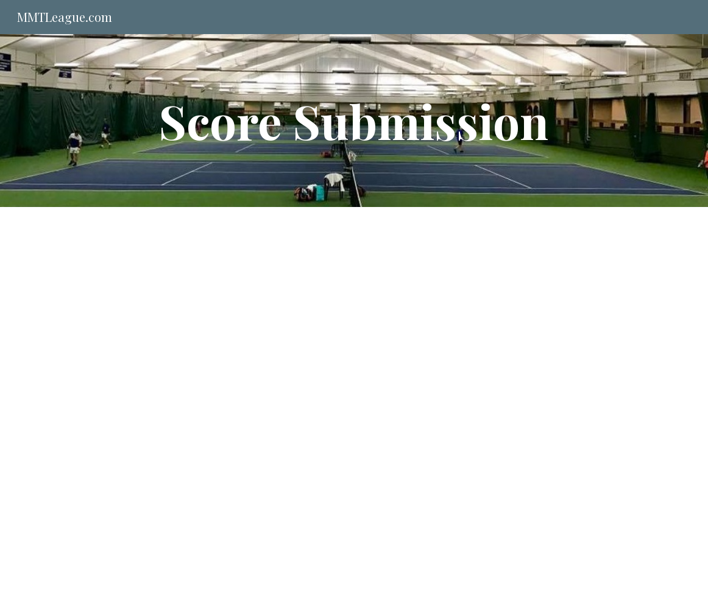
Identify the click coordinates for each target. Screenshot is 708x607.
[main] (354, 120)
